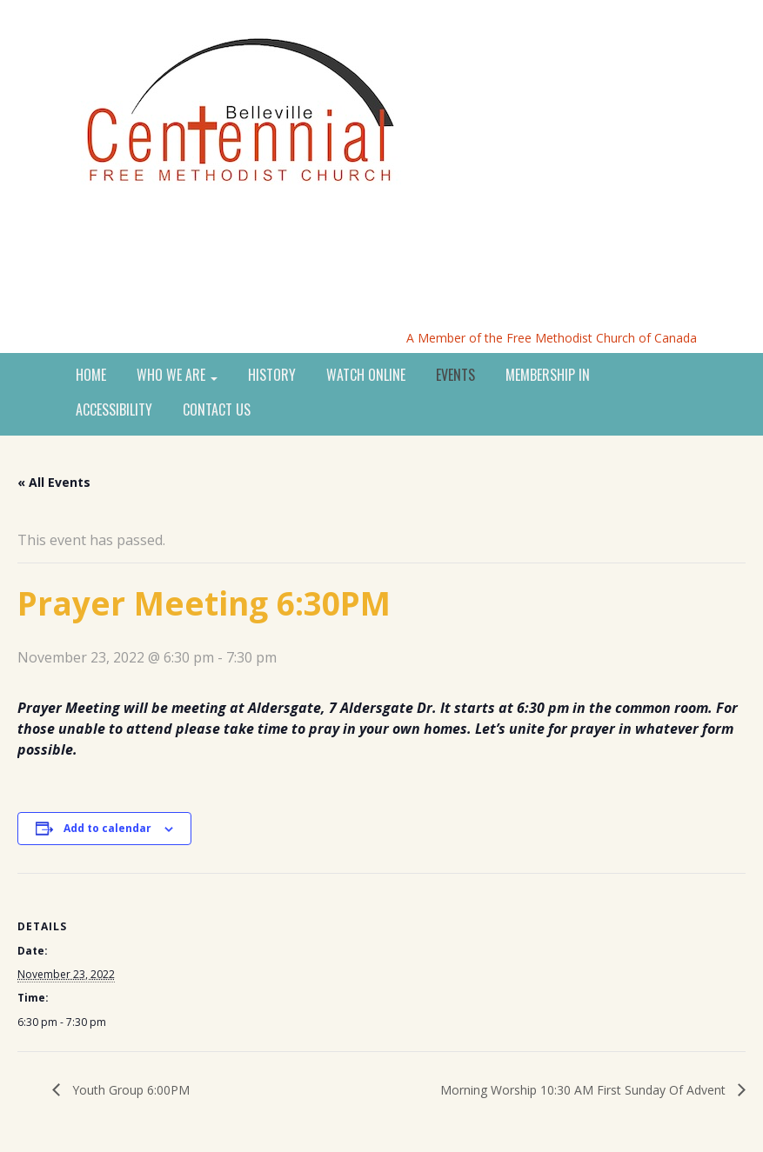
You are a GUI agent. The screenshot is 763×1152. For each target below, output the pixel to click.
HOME (91, 375)
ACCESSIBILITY (114, 410)
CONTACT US (217, 410)
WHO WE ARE (177, 375)
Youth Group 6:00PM (129, 1090)
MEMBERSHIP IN (547, 375)
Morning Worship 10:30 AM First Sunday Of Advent (584, 1090)
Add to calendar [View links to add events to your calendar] (107, 828)
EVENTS (455, 375)
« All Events (53, 482)
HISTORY (272, 375)
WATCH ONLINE (365, 375)
